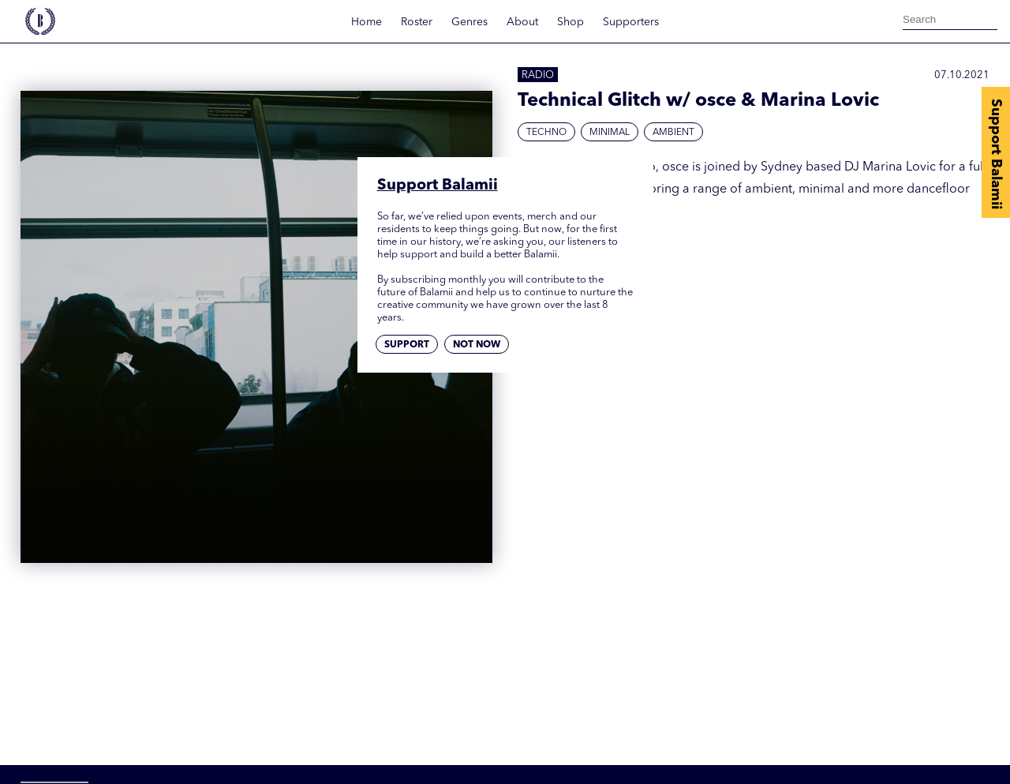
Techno (546, 132)
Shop (570, 22)
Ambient (673, 132)
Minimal (609, 132)
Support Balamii (996, 154)
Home (366, 22)
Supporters (631, 22)
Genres (469, 22)
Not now (476, 345)
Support (406, 345)
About (522, 22)
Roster (416, 22)
